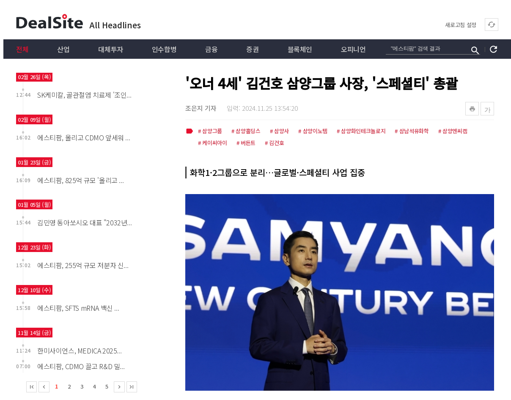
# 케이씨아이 (212, 143)
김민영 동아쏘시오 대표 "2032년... (84, 222)
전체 (22, 49)
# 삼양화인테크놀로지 (361, 131)
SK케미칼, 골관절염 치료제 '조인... (84, 94)
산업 (63, 49)
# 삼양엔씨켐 (452, 131)
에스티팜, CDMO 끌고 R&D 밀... (80, 366)
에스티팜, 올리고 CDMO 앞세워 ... (83, 137)
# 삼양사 (279, 131)
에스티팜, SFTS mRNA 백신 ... (78, 307)
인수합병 (164, 49)
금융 (211, 49)
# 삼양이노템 (312, 131)
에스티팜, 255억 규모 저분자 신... (82, 265)
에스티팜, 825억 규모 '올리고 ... (80, 180)
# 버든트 (246, 143)
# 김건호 (274, 143)
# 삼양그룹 (210, 131)
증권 (252, 49)
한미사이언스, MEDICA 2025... (79, 350)
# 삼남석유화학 (412, 131)
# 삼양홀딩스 (246, 131)
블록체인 (300, 49)
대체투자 (110, 49)
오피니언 (353, 49)
